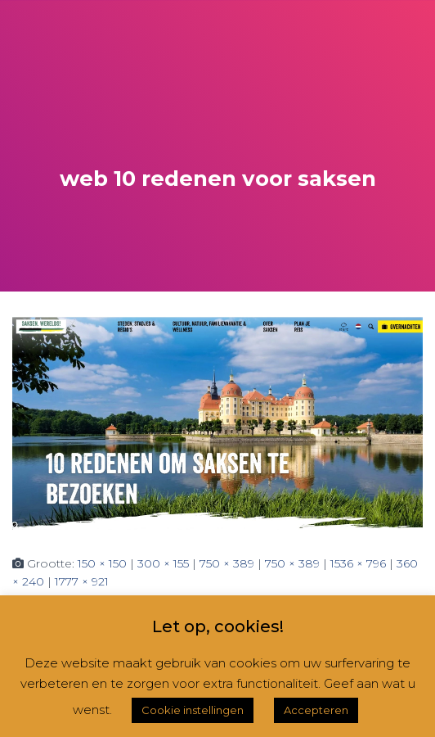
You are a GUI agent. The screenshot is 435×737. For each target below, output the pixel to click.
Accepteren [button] (316, 710)
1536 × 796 (358, 563)
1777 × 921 (82, 581)
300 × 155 (163, 563)
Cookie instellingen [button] (192, 710)
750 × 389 (227, 563)
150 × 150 (102, 563)
